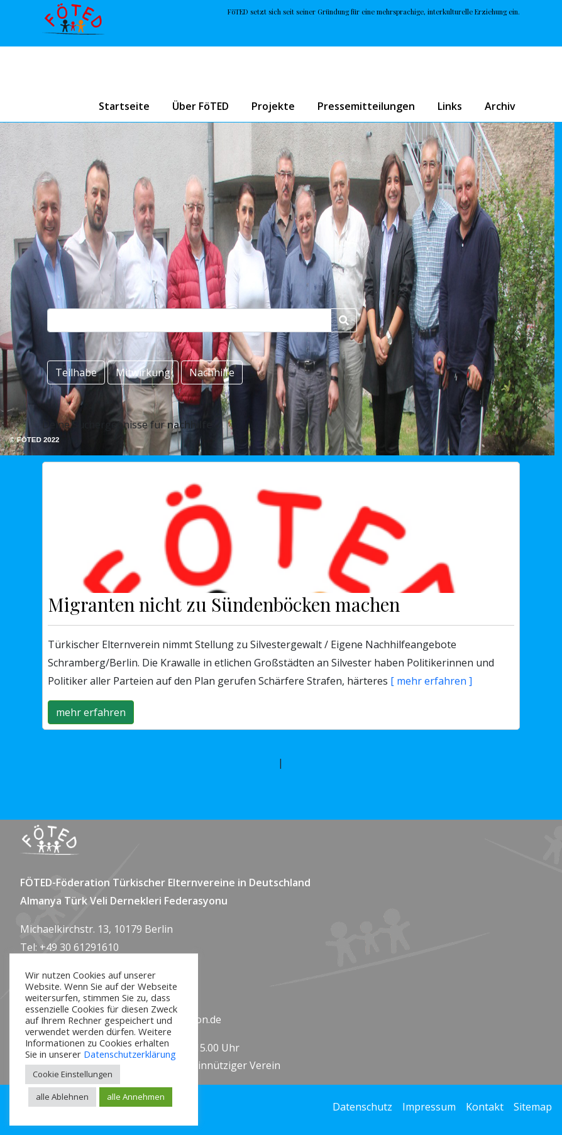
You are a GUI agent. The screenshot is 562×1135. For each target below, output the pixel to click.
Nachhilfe (211, 372)
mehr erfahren (91, 712)
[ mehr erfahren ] (430, 681)
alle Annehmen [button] (136, 1096)
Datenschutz (362, 1107)
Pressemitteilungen (366, 106)
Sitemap (533, 1107)
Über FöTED (200, 106)
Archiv (500, 106)
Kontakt (485, 1107)
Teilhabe (76, 372)
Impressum (429, 1107)
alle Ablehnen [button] (62, 1096)
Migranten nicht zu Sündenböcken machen (224, 604)
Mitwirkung (143, 372)
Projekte (273, 106)
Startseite (124, 106)
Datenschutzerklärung (130, 1054)
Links (450, 106)
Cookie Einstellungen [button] (73, 1074)
